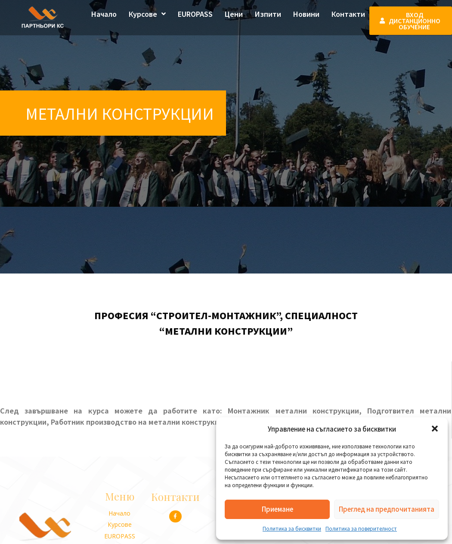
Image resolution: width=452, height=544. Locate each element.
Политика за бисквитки (292, 528)
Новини (306, 14)
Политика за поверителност (361, 528)
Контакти (348, 14)
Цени (234, 14)
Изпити (268, 14)
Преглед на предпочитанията (386, 508)
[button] (434, 428)
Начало (104, 14)
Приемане (277, 508)
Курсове (147, 14)
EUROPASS (195, 14)
